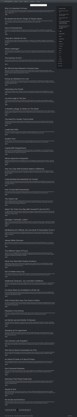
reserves (46, 243)
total (32, 222)
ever (34, 284)
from (6, 52)
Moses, (32, 293)
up (8, 121)
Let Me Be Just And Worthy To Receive (20, 320)
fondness (60, 52)
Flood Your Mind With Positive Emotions (20, 261)
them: (53, 242)
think (6, 221)
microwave (25, 212)
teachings (8, 211)
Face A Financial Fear (13, 28)
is (38, 132)
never (7, 123)
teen (14, 150)
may (19, 160)
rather (39, 92)
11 (27, 410)
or (31, 132)
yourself (27, 60)
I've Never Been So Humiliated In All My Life (22, 290)
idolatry (60, 48)
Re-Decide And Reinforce (15, 400)
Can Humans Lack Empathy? (16, 341)
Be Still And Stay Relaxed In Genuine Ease (22, 68)
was (23, 274)
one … (28, 72)
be (12, 12)
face (16, 391)
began (6, 50)
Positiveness (32, 1)
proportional (52, 110)
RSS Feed (60, 63)
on (12, 40)
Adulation (16, 1)
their (14, 70)
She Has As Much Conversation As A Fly (21, 350)
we (34, 371)
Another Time (10, 139)
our (7, 352)
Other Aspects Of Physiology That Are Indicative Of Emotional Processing (64, 22)
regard (60, 41)
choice (22, 142)
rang (50, 160)
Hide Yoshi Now (8, 1)
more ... (6, 14)
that (8, 263)
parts (14, 292)
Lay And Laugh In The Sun (15, 98)
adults (8, 392)
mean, (39, 31)
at (5, 324)
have (7, 191)
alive (13, 232)
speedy (7, 91)
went (37, 22)
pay (7, 60)
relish (60, 36)
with (14, 50)
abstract (33, 160)
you (50, 50)
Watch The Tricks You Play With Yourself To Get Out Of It (27, 209)
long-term (27, 202)
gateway (17, 132)
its (46, 212)
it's (7, 273)
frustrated (13, 381)
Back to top (70, 415)
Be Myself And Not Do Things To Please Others (23, 19)
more (34, 122)
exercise (50, 200)
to (15, 92)
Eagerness (26, 1)
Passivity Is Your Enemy (14, 311)
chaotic (13, 30)
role (5, 284)
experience (40, 284)
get (8, 70)
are (7, 293)
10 (25, 410)
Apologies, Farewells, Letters (16, 220)
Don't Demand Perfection (15, 368)
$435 (13, 392)
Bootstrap (31, 415)
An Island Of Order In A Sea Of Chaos (20, 359)
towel (17, 22)
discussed (33, 273)
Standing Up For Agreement (16, 330)
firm (39, 371)
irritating (15, 322)
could (8, 334)
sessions (13, 352)
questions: (16, 293)
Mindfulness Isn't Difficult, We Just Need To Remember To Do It (30, 230)
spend (28, 353)
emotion (60, 56)
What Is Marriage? (12, 49)
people (8, 151)
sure (7, 20)
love (7, 361)
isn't (8, 232)
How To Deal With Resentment (17, 190)
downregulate (45, 151)
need (47, 370)
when (40, 243)
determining (9, 391)
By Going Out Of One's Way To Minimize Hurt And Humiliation (64, 27)
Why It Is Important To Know (16, 8)
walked (12, 332)
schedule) (35, 60)
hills (14, 121)
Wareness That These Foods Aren (18, 379)
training (13, 191)
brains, (27, 181)
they (10, 192)
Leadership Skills (11, 130)
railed (50, 322)
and (12, 131)
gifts (29, 303)
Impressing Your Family (14, 89)
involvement (61, 43)
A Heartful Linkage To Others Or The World (22, 109)
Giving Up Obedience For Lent (17, 79)
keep (16, 233)
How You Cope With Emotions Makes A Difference (24, 169)
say (51, 312)
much (6, 192)
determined (33, 92)
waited (12, 181)
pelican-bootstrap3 (22, 415)
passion (60, 58)
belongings (36, 181)
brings (25, 303)
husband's (8, 323)
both (42, 332)
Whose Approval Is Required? (16, 158)
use (7, 200)
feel (13, 91)
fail (18, 242)
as (10, 302)
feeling (60, 50)
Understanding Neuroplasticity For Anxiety (21, 179)
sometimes (38, 221)
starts (8, 80)
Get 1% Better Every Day (15, 272)
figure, (49, 254)
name (17, 61)
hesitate (27, 122)
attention (49, 161)
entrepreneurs (9, 242)
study (21, 11)
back (52, 100)
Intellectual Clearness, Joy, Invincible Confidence (24, 281)
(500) (12, 132)
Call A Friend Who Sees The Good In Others (22, 300)
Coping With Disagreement (15, 148)
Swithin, (22, 61)
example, (8, 183)
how (32, 312)
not (10, 20)
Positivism (38, 1)
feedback (14, 264)
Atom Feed (60, 65)
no (44, 31)
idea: (28, 274)
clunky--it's (7, 12)
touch (39, 151)
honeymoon (9, 100)
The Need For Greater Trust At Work (19, 119)
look (10, 101)
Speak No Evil (10, 389)
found (40, 293)
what (15, 211)
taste (59, 54)
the (7, 30)
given (47, 263)
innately (14, 151)
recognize (13, 170)
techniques (14, 200)
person (26, 222)
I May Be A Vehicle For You (15, 38)
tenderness (61, 38)
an (27, 11)
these (9, 401)
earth (43, 61)
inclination (61, 46)
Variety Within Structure (14, 240)
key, (7, 312)
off (16, 100)
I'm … (12, 173)
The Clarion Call (11, 199)
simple (12, 334)
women (16, 263)
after (7, 140)
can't (6, 181)
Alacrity (20, 1)
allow (16, 401)
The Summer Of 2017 (13, 58)
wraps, (11, 22)
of (31, 71)
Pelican (27, 415)
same (8, 10)
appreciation (62, 33)
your (5, 162)
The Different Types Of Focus (16, 251)
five (53, 401)
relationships (40, 80)
